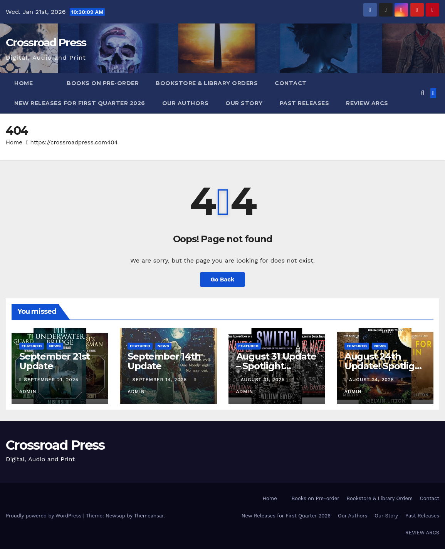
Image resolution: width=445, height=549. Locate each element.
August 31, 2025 (264, 379)
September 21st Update (54, 361)
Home (23, 83)
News (54, 346)
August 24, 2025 (372, 379)
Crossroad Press (46, 42)
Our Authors (185, 103)
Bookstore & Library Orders (207, 83)
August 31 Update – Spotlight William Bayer (276, 366)
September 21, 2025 (52, 379)
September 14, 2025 (161, 379)
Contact (291, 83)
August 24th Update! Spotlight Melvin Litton (384, 366)
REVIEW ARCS (367, 103)
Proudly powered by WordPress (44, 516)
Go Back (223, 279)
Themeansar (149, 516)
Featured (32, 346)
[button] (422, 93)
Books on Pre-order (103, 83)
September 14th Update (164, 361)
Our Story (244, 103)
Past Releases (304, 103)
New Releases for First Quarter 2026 (79, 103)
